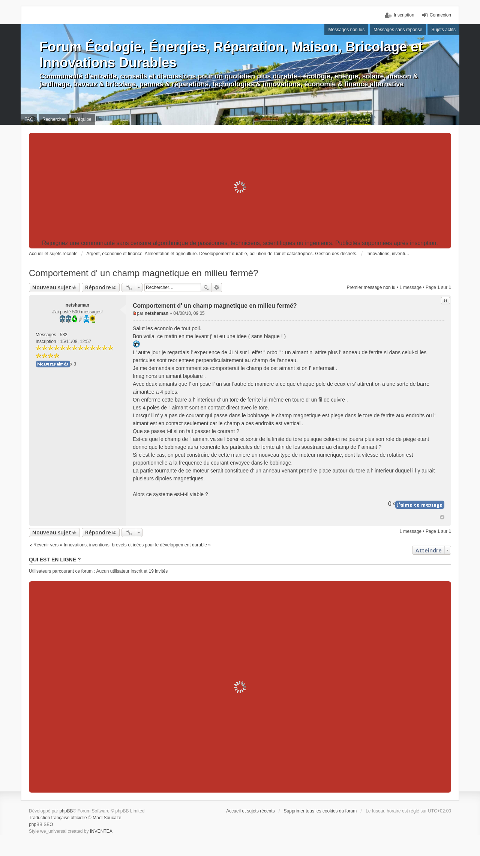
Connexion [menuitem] (440, 15)
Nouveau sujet (51, 287)
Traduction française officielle (58, 817)
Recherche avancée (217, 287)
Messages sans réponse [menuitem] (398, 29)
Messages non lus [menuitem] (346, 29)
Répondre (98, 287)
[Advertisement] (240, 187)
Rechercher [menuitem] (54, 119)
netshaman (77, 305)
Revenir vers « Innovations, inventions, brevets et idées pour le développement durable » (122, 545)
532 (64, 334)
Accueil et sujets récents (250, 811)
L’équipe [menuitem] (83, 119)
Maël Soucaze (107, 817)
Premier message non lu (370, 287)
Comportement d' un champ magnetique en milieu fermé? (143, 273)
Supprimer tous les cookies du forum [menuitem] (320, 811)
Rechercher (206, 287)
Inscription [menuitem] (404, 15)
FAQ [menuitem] (28, 119)
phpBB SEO (41, 824)
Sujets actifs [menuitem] (443, 29)
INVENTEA (101, 831)
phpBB (66, 811)
